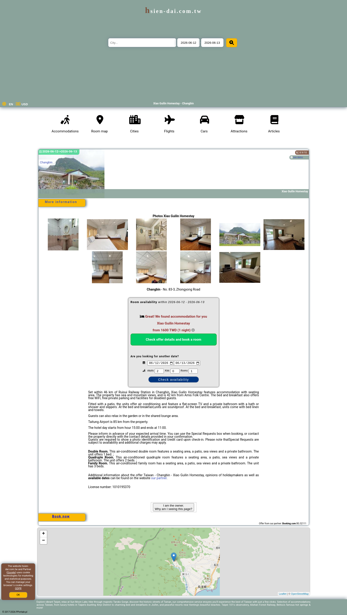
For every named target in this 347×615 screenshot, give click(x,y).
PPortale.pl (21, 612)
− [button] (43, 540)
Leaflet (282, 593)
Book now (61, 516)
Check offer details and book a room (173, 339)
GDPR (18, 588)
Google (11, 572)
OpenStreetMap (300, 593)
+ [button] (43, 533)
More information (61, 202)
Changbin (46, 162)
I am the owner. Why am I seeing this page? (173, 507)
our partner (159, 478)
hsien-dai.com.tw (173, 11)
